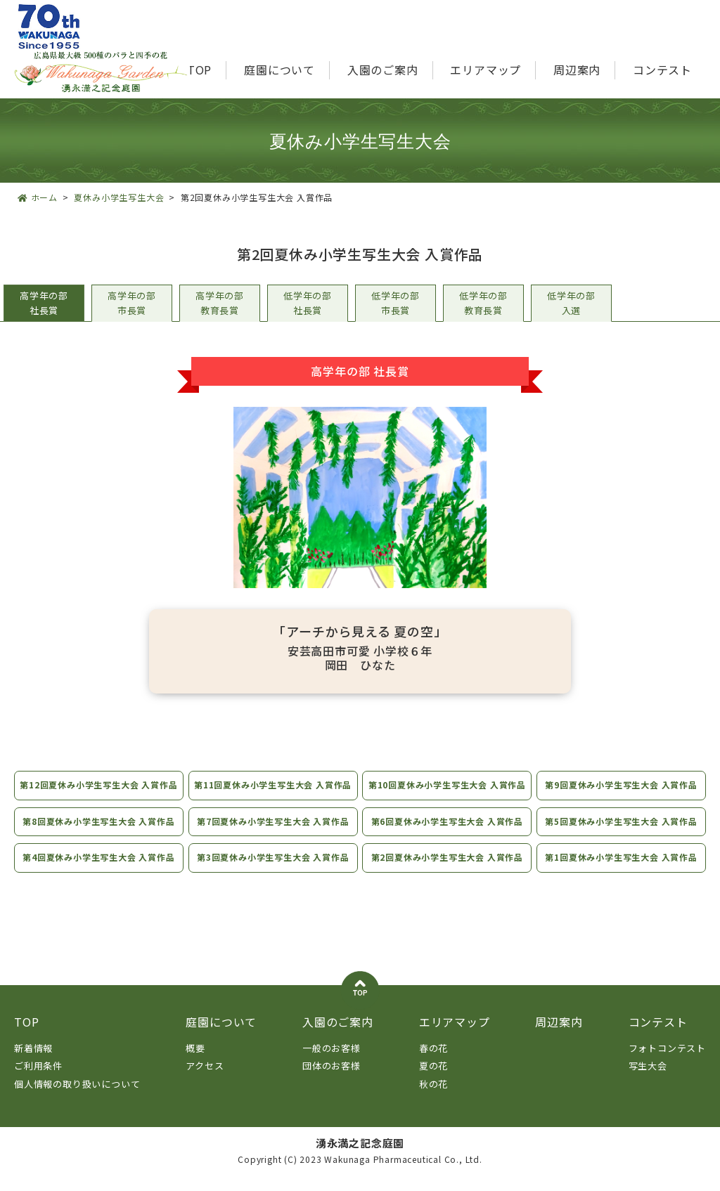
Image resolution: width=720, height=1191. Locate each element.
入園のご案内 (382, 69)
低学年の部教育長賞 (483, 303)
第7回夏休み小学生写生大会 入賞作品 (272, 836)
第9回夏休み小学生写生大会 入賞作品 (623, 784)
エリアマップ (485, 69)
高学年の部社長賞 (44, 303)
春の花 (433, 1062)
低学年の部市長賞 (395, 303)
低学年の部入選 (571, 303)
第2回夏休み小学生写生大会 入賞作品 (447, 872)
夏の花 (433, 1081)
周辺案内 (576, 69)
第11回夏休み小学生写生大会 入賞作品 (272, 792)
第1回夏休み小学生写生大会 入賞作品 (623, 872)
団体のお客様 (331, 1081)
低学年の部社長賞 (307, 303)
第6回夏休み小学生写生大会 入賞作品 (447, 836)
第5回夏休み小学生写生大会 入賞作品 (623, 836)
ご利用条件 (38, 1081)
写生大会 (648, 1081)
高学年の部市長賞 (132, 303)
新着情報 (33, 1062)
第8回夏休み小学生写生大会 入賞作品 (97, 836)
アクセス (205, 1081)
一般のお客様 (331, 1062)
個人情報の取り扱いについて (77, 1098)
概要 (195, 1062)
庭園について (279, 69)
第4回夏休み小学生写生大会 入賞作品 (97, 872)
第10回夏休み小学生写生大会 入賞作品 (447, 792)
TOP (199, 69)
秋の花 (433, 1098)
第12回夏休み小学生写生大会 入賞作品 (96, 792)
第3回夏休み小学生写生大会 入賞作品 (272, 872)
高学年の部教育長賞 (219, 303)
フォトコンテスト (667, 1062)
